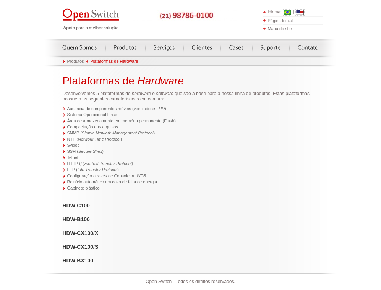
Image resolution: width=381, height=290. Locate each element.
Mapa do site (280, 28)
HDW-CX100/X (81, 233)
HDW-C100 (76, 206)
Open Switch (91, 19)
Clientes (202, 47)
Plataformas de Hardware (114, 61)
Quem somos (79, 47)
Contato (308, 47)
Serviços (164, 47)
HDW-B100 (76, 219)
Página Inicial (280, 20)
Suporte (270, 47)
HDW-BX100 (78, 261)
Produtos (125, 47)
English (300, 12)
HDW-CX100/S (81, 247)
